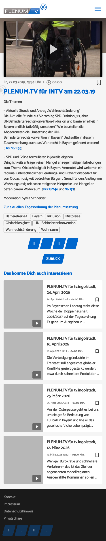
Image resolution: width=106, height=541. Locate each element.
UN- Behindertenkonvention (54, 223)
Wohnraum (49, 230)
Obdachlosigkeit (18, 223)
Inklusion (53, 216)
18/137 (69, 189)
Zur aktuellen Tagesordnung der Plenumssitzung (41, 207)
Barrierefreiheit (16, 216)
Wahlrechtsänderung (21, 230)
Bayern (37, 216)
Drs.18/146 (50, 189)
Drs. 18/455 (12, 148)
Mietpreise (72, 216)
